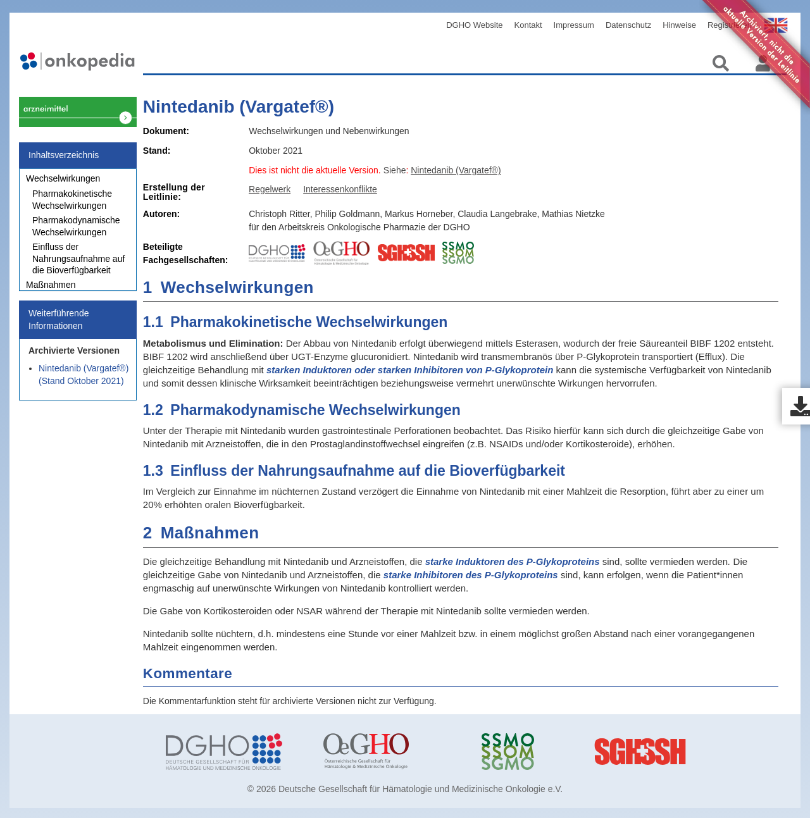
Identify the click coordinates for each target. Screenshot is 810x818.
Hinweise (679, 25)
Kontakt (528, 25)
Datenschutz (628, 25)
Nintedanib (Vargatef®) (238, 106)
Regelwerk (269, 189)
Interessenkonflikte (340, 189)
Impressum (574, 25)
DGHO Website (474, 25)
